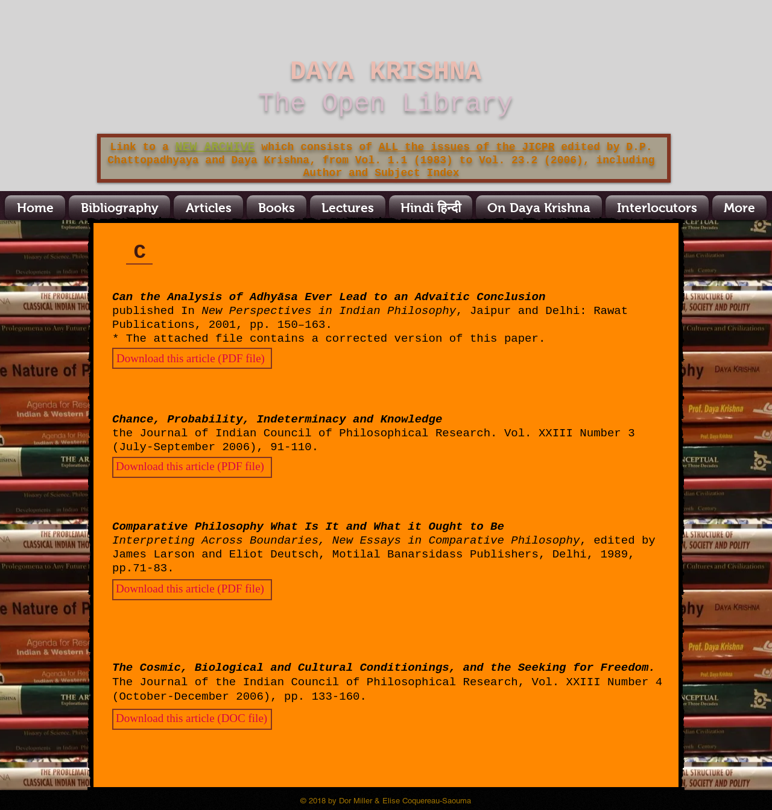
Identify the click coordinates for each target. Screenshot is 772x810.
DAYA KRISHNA (385, 72)
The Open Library (385, 104)
